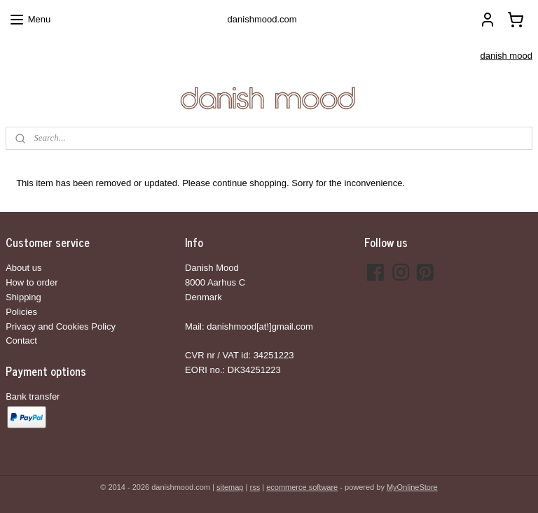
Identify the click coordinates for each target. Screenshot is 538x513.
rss (254, 487)
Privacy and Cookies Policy (61, 326)
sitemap (230, 487)
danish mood (506, 55)
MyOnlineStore (412, 487)
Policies (21, 312)
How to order (31, 282)
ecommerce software (302, 487)
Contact (21, 340)
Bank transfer (33, 396)
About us (23, 267)
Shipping (23, 297)
